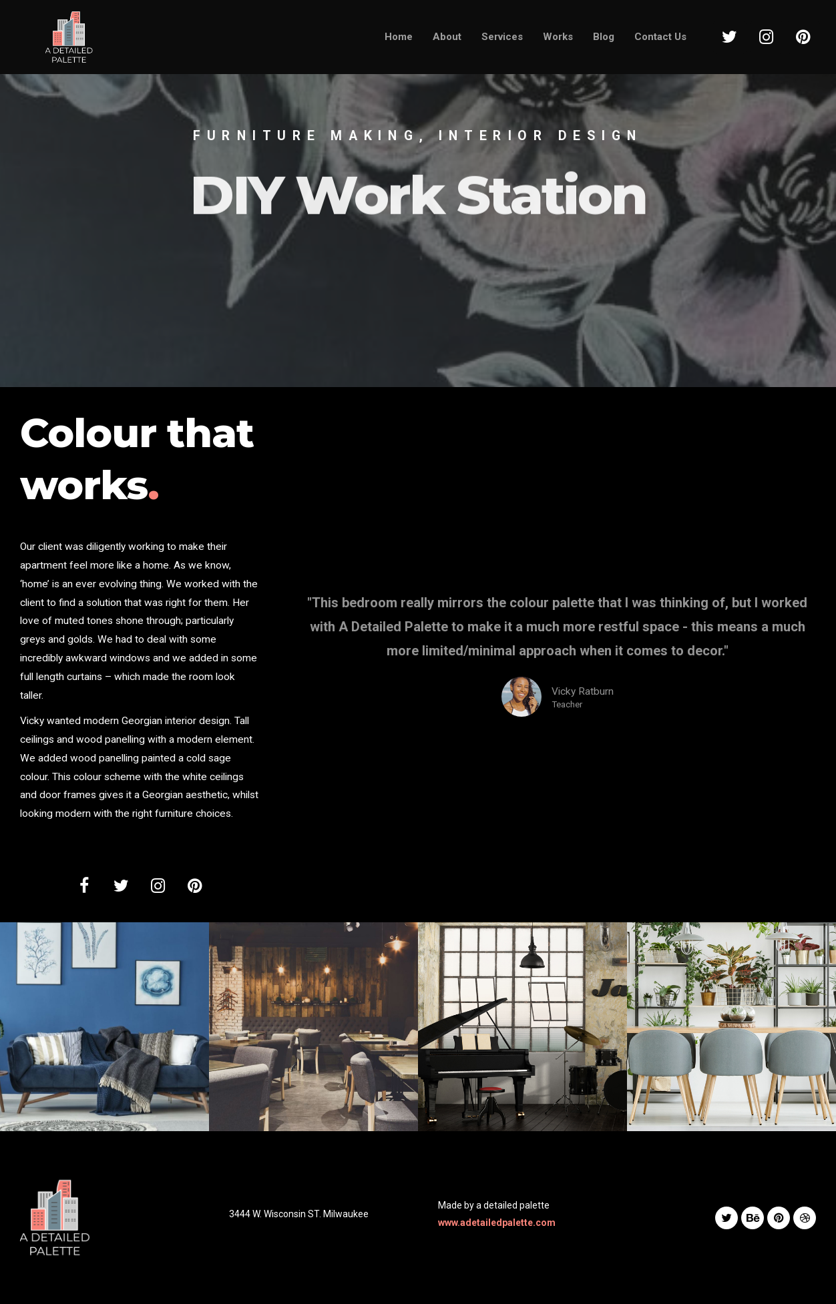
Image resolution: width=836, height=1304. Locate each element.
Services (502, 37)
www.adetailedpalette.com (497, 1222)
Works (558, 37)
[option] (418, 193)
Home (399, 37)
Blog (603, 37)
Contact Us (660, 37)
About (447, 37)
